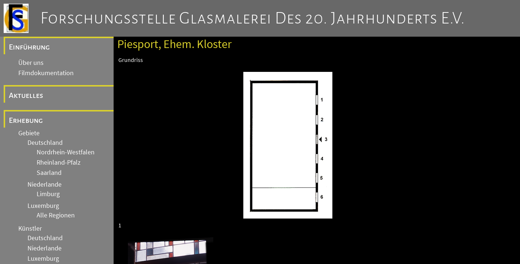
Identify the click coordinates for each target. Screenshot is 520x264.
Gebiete (29, 133)
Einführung (29, 47)
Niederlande (44, 184)
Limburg (48, 194)
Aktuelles (26, 95)
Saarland (49, 173)
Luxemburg (43, 206)
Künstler (30, 228)
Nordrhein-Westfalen (66, 152)
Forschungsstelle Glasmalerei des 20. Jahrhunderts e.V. (252, 18)
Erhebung (26, 120)
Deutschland (45, 143)
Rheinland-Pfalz (59, 162)
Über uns (31, 63)
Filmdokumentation (46, 73)
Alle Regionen (56, 215)
